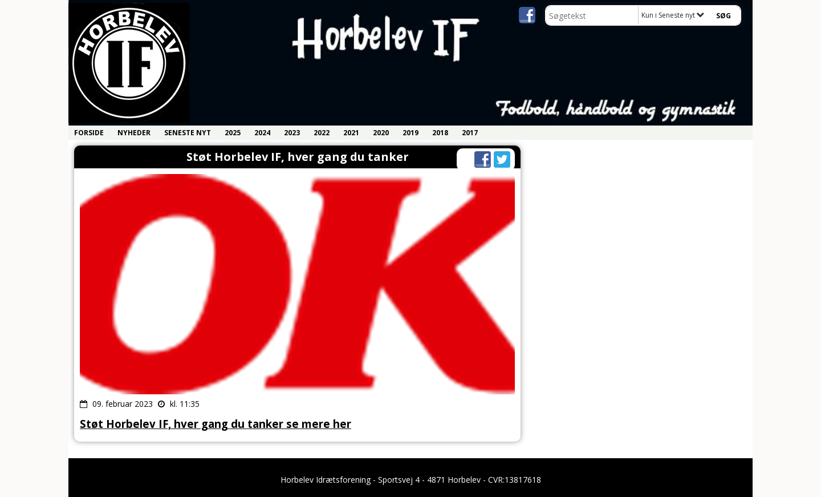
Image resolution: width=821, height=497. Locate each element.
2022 (322, 133)
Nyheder (134, 133)
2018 (440, 133)
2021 (351, 133)
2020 (381, 133)
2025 (233, 133)
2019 (410, 133)
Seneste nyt (187, 133)
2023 (292, 133)
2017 (470, 133)
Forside (89, 133)
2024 (262, 133)
